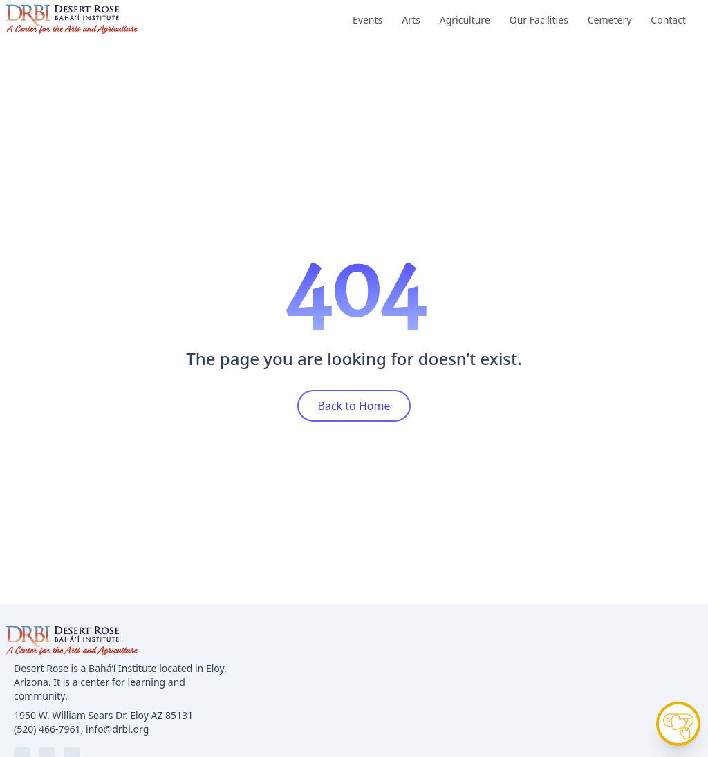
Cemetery (610, 19)
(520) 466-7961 (47, 729)
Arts (411, 19)
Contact (668, 19)
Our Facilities (539, 19)
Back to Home (354, 405)
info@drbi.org (117, 729)
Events (367, 19)
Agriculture (465, 19)
